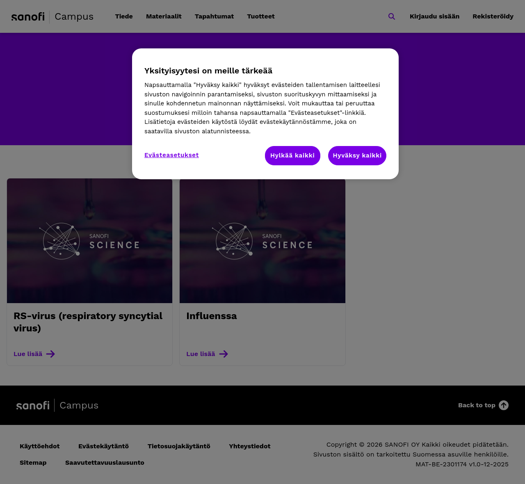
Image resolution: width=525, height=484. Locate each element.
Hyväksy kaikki (357, 155)
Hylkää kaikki (292, 155)
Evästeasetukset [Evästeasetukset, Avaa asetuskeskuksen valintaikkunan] (171, 155)
